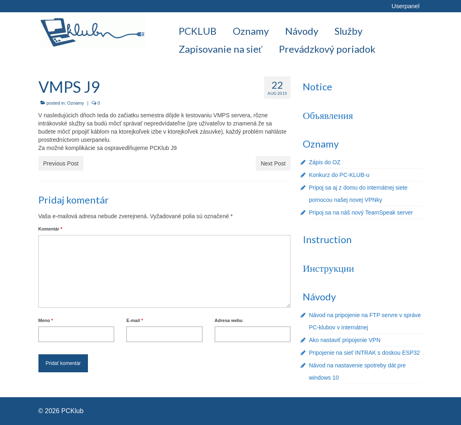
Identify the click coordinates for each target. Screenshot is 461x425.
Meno (45, 320)
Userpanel (405, 5)
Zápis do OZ (324, 162)
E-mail (134, 320)
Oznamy (75, 103)
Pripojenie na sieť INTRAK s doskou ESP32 (364, 352)
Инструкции (328, 268)
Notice (317, 86)
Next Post (273, 163)
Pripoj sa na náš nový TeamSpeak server (361, 212)
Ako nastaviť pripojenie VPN (344, 340)
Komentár (50, 228)
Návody (319, 296)
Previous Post (61, 163)
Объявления (328, 115)
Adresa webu (229, 320)
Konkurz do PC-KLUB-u (339, 175)
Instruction (327, 239)
